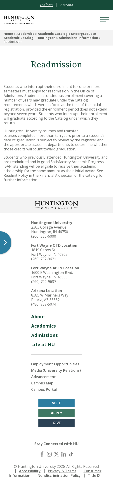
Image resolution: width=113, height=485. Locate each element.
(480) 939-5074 (43, 304)
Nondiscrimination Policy (59, 475)
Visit (56, 403)
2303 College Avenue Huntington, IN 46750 (49, 229)
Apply (56, 412)
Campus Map (42, 383)
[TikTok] (71, 454)
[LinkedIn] (63, 454)
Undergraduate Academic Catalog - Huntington (50, 35)
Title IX (94, 475)
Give (57, 422)
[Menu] (105, 20)
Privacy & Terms (62, 470)
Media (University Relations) (56, 370)
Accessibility (30, 470)
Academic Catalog (53, 33)
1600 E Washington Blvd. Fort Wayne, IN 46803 (52, 275)
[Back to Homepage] (56, 204)
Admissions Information (78, 38)
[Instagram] (49, 454)
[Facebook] (42, 454)
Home (8, 33)
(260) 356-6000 (43, 236)
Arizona (66, 5)
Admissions (44, 335)
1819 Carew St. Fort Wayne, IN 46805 (49, 252)
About (38, 317)
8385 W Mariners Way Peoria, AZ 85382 (49, 297)
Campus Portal (44, 389)
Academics (25, 33)
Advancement (43, 376)
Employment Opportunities (55, 364)
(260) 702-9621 (43, 258)
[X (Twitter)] (56, 454)
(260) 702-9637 (43, 281)
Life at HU (43, 344)
